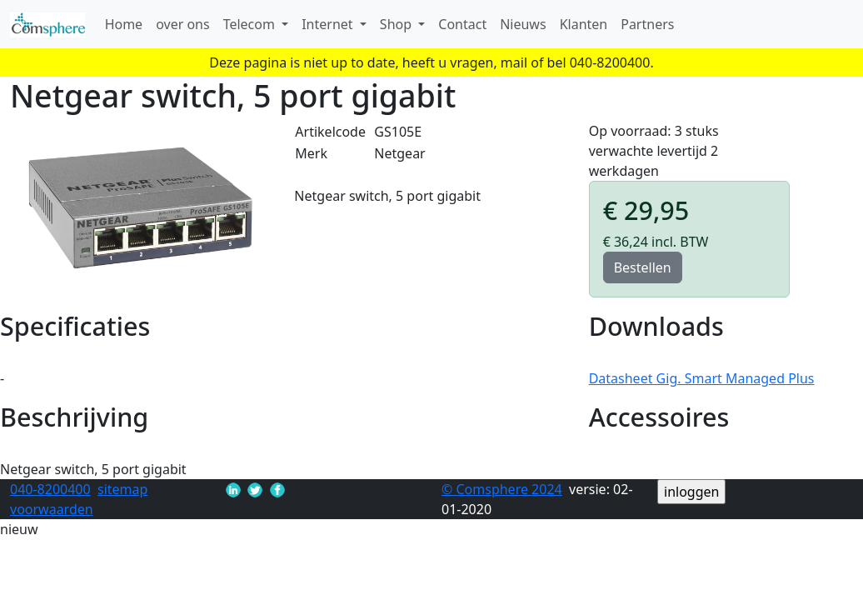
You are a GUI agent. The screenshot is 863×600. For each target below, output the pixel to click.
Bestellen (642, 267)
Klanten (584, 24)
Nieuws (523, 24)
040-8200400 (50, 489)
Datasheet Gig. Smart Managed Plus (702, 378)
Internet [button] (329, 24)
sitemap (122, 489)
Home (124, 24)
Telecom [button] (250, 24)
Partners (647, 24)
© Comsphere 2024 (501, 489)
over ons (183, 24)
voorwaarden (51, 509)
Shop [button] (397, 24)
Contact (462, 24)
